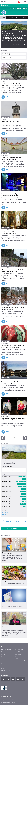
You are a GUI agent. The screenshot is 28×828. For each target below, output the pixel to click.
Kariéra (17, 656)
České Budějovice (21, 481)
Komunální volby (6, 652)
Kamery (25, 8)
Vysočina (23, 503)
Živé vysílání (4, 664)
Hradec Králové (21, 484)
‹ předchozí (3, 438)
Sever (24, 501)
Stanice (3, 654)
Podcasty (4, 668)
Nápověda (17, 652)
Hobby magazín (6, 581)
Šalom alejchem (7, 553)
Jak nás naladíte (19, 649)
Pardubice (23, 496)
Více (23, 17)
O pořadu (4, 443)
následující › (25, 438)
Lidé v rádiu (18, 654)
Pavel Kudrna (5, 513)
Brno (24, 479)
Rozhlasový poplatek (20, 661)
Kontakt (17, 658)
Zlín (25, 506)
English (3, 700)
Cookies (3, 699)
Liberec (24, 489)
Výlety (4, 460)
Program (11, 8)
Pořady (17, 17)
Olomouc (23, 491)
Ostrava (23, 494)
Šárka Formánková (7, 514)
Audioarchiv (18, 8)
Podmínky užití (18, 699)
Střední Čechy (22, 476)
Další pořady (6, 536)
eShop (3, 656)
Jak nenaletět (6, 604)
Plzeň (24, 498)
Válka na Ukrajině (6, 649)
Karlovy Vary (22, 486)
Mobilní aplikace (5, 670)
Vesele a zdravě (7, 627)
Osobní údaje (10, 699)
